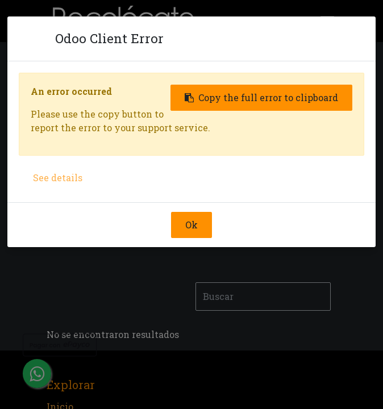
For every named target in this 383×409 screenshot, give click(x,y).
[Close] (37, 38)
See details (57, 177)
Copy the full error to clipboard (261, 97)
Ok (191, 225)
